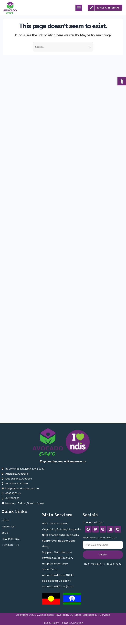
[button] (121, 81)
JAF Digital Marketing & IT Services (90, 614)
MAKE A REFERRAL (108, 7)
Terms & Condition (72, 623)
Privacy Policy (51, 623)
